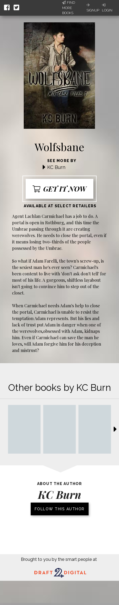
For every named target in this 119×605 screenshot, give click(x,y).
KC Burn (56, 167)
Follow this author (60, 509)
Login (107, 7)
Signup (92, 7)
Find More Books (68, 8)
